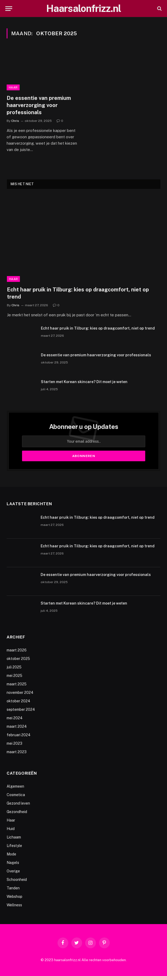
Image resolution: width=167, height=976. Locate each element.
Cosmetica (16, 795)
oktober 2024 (18, 701)
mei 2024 (15, 718)
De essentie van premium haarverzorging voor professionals (39, 105)
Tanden (13, 888)
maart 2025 (17, 684)
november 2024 (20, 692)
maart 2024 (17, 726)
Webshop (14, 896)
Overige (13, 871)
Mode (11, 854)
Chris (15, 121)
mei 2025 (14, 675)
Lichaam (14, 837)
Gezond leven (18, 803)
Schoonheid (17, 879)
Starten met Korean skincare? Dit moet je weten (84, 382)
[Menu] (8, 9)
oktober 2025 (18, 658)
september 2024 (21, 709)
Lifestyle (14, 846)
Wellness (14, 905)
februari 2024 (19, 735)
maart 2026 (17, 650)
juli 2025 (14, 667)
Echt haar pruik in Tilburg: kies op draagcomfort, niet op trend (78, 293)
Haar (13, 87)
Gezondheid (17, 812)
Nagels (13, 862)
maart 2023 (17, 752)
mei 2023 (14, 743)
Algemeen (15, 786)
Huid (11, 829)
